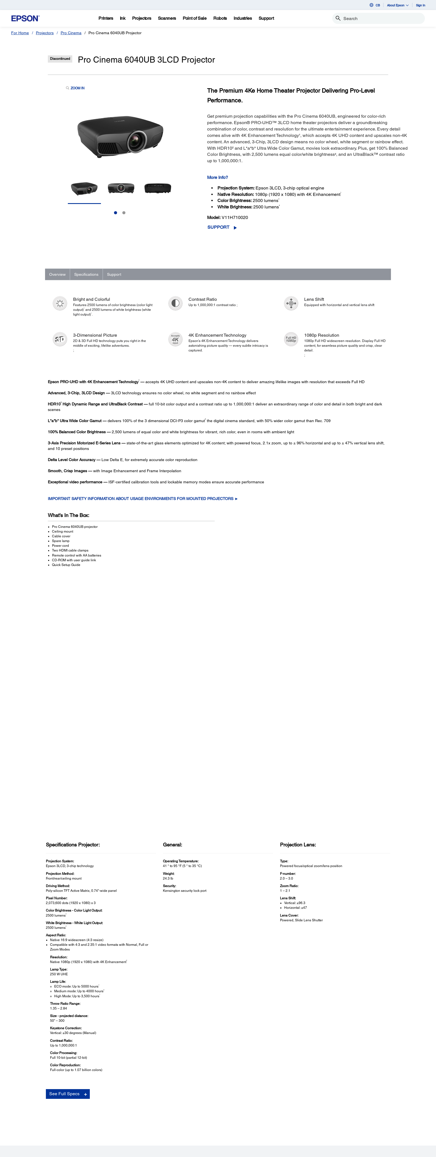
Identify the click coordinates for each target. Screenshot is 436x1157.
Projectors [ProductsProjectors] (27, 1085)
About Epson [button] (398, 5)
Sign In (420, 5)
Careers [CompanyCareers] (216, 1100)
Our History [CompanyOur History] (219, 1085)
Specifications (86, 274)
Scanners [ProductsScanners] (26, 1092)
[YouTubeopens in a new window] (311, 1081)
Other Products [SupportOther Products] (95, 1116)
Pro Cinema (71, 33)
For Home (20, 33)
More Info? (217, 177)
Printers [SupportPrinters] (89, 1077)
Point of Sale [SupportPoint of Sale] (93, 1100)
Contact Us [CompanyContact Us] (219, 1108)
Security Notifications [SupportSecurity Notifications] (100, 1124)
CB (374, 5)
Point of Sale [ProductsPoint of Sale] (29, 1100)
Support (218, 227)
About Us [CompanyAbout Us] (217, 1077)
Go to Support (66, 933)
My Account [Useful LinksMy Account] (156, 1085)
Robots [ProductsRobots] (24, 1108)
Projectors (45, 33)
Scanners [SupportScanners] (90, 1092)
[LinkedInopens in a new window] (324, 1081)
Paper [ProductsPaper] (23, 1131)
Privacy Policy (103, 1150)
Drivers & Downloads (312, 909)
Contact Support (308, 932)
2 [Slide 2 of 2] (123, 212)
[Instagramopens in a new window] (338, 1081)
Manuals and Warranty (313, 920)
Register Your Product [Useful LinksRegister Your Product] (165, 1077)
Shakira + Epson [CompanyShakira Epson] (223, 1116)
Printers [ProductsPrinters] (25, 1077)
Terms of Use (79, 1150)
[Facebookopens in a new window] (284, 1081)
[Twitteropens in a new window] (298, 1081)
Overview (57, 274)
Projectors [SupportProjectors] (91, 1085)
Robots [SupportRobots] (88, 1108)
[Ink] (123, 18)
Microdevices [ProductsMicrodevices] (29, 1116)
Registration (305, 926)
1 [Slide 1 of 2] (115, 212)
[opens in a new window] (351, 1081)
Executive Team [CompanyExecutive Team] (223, 1092)
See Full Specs (64, 847)
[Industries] (242, 18)
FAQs (300, 915)
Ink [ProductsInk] (21, 1124)
